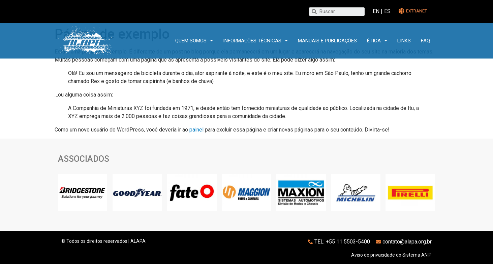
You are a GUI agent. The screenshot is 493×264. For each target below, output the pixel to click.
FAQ (425, 41)
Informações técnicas (255, 40)
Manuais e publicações (327, 41)
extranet (416, 10)
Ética (377, 40)
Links (404, 41)
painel (196, 129)
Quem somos (194, 40)
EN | (377, 11)
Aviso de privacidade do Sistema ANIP (391, 255)
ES (387, 11)
